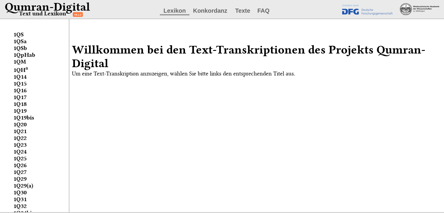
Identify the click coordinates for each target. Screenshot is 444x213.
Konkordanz (210, 10)
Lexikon (174, 10)
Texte (242, 10)
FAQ (263, 10)
